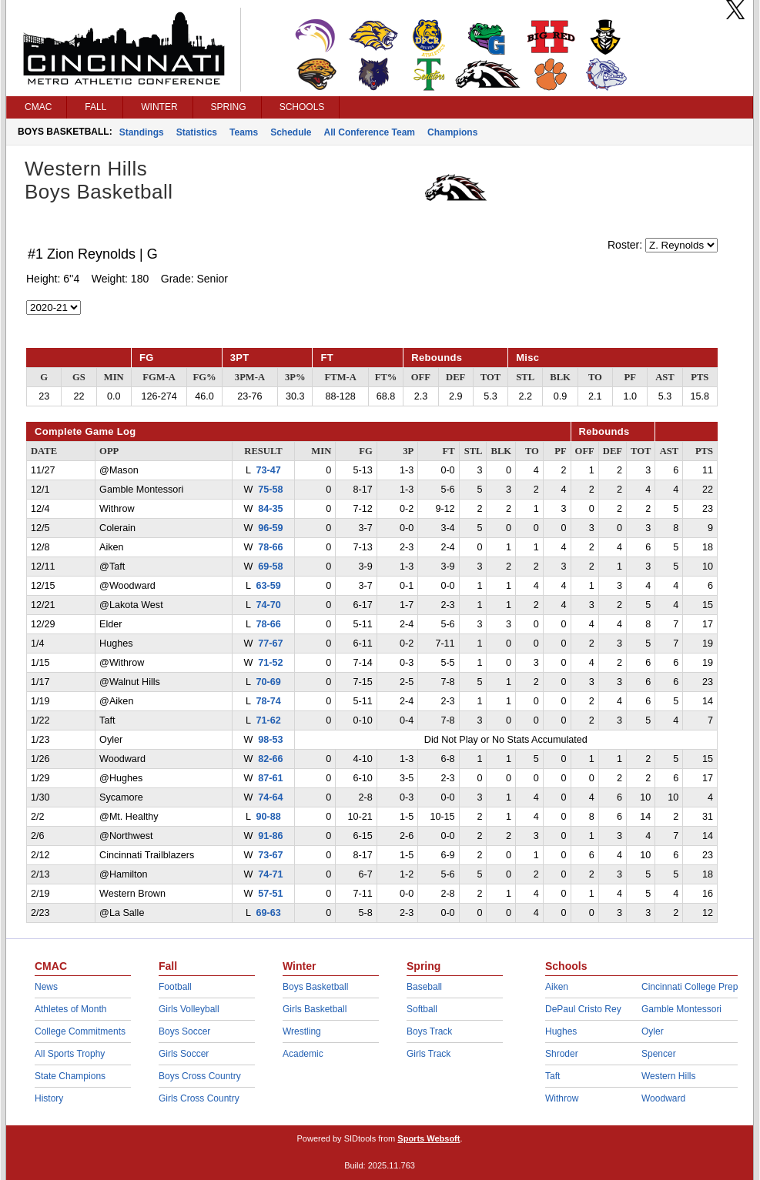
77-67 (270, 643)
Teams (243, 132)
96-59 (270, 528)
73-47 (268, 470)
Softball (422, 1009)
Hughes (561, 1031)
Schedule (290, 132)
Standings (141, 132)
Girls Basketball (315, 1009)
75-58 (270, 489)
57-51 (270, 893)
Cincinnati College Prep (689, 986)
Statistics (196, 132)
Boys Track (429, 1031)
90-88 (268, 816)
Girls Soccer (184, 1053)
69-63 (268, 913)
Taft (552, 1076)
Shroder (561, 1053)
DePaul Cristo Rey (583, 1009)
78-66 (270, 547)
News (46, 986)
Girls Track (428, 1053)
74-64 (270, 797)
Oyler (652, 1031)
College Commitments (80, 1031)
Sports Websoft (428, 1138)
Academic (303, 1053)
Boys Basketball (315, 986)
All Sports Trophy (70, 1053)
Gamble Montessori (681, 1009)
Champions (452, 132)
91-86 (270, 836)
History (49, 1098)
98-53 (270, 739)
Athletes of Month (70, 1009)
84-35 (270, 508)
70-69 (268, 682)
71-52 (270, 662)
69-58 (270, 566)
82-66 (270, 759)
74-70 (268, 605)
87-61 (270, 778)
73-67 (270, 855)
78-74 (268, 701)
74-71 (270, 874)
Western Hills (668, 1076)
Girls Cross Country (199, 1098)
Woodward (663, 1098)
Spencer (658, 1053)
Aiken (556, 986)
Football (175, 986)
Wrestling (302, 1031)
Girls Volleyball (189, 1009)
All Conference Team (369, 132)
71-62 (268, 720)
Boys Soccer (184, 1031)
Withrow (561, 1098)
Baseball (424, 986)
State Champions (70, 1076)
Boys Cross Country (200, 1076)
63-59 (268, 585)
